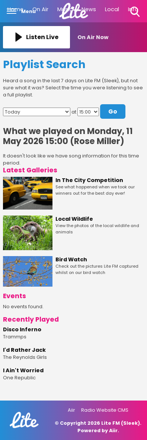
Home (15, 9)
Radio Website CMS (104, 410)
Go (112, 111)
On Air (40, 9)
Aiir (71, 410)
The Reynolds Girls (25, 357)
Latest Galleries (30, 170)
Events (14, 295)
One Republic (19, 377)
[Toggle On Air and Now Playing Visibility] (110, 37)
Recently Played (31, 319)
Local (112, 9)
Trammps (14, 337)
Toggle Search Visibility (135, 12)
